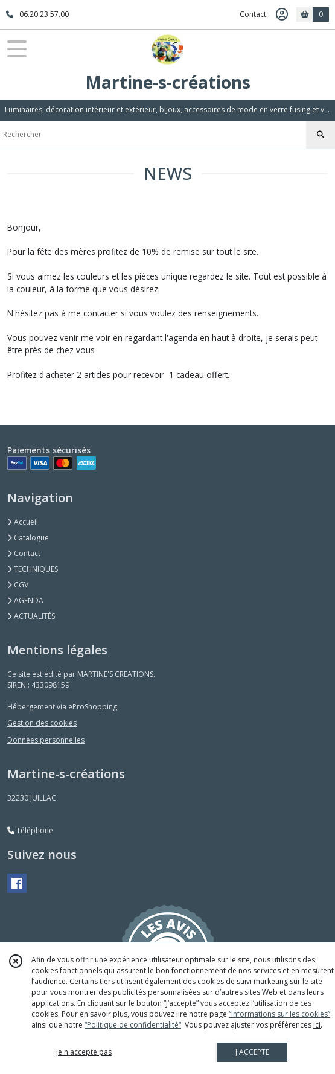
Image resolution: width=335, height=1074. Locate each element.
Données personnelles (46, 740)
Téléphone (30, 830)
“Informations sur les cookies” (279, 1014)
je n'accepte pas (84, 1052)
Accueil (22, 522)
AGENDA (25, 600)
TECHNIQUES (32, 569)
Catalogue (28, 537)
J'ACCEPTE (252, 1052)
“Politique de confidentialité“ (133, 1025)
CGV (17, 585)
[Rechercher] (320, 135)
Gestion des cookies (42, 723)
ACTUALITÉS (31, 616)
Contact (253, 14)
